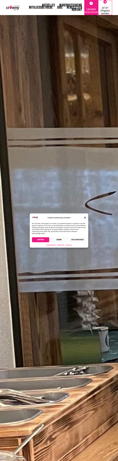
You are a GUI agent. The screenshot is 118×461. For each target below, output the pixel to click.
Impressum (68, 245)
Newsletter (74, 7)
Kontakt (77, 10)
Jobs (59, 7)
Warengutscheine (70, 5)
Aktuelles (48, 5)
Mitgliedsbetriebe (41, 7)
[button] (85, 218)
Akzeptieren (40, 240)
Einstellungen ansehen (77, 240)
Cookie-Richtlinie (51, 245)
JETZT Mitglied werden (105, 10)
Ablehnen (58, 240)
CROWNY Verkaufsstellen (93, 11)
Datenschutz (60, 245)
